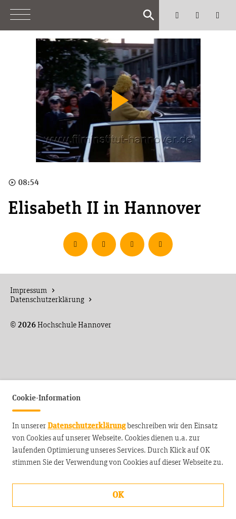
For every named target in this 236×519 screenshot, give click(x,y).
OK (118, 495)
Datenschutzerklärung (87, 426)
